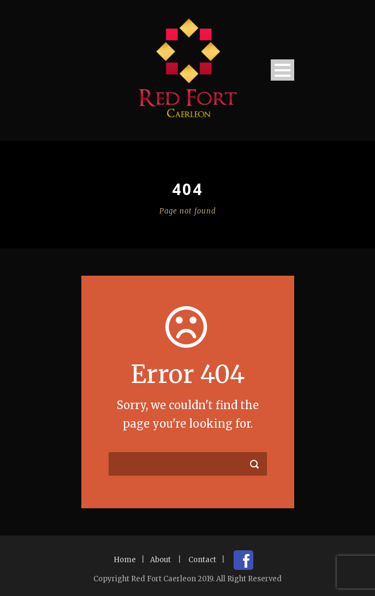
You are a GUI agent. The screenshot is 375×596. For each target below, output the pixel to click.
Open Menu (282, 70)
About (160, 559)
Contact (202, 559)
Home (125, 559)
